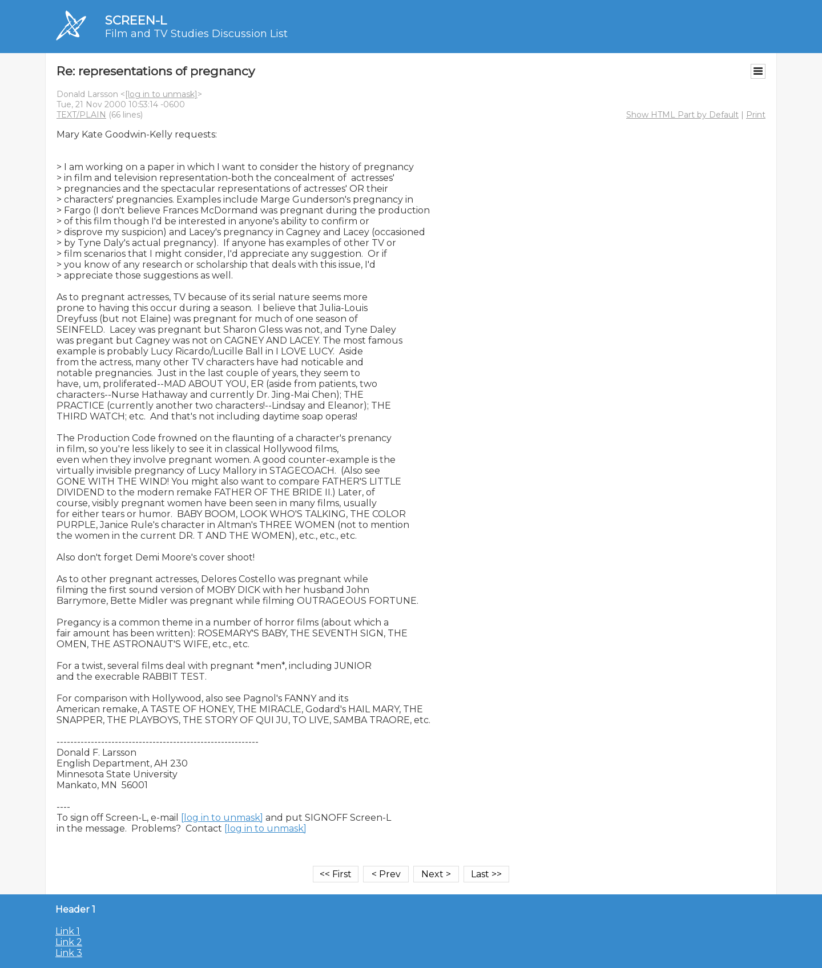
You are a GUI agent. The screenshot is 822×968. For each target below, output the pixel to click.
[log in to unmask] (161, 94)
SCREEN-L (136, 20)
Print (755, 115)
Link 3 (68, 952)
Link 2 (68, 942)
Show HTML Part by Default (682, 115)
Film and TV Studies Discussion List (196, 33)
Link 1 (67, 931)
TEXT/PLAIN (81, 115)
